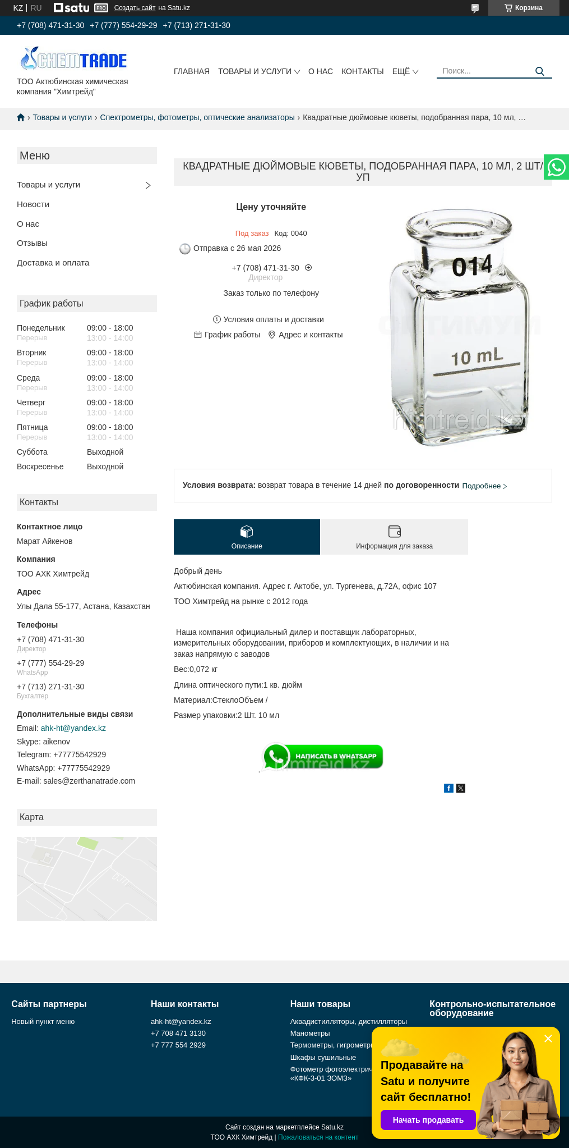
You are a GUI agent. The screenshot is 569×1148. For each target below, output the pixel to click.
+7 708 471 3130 (178, 1033)
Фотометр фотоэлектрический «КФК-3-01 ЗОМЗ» (341, 1073)
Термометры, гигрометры (333, 1045)
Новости (33, 204)
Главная (192, 71)
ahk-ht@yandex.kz (73, 728)
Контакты (362, 71)
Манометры (310, 1033)
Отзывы (32, 243)
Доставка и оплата (53, 262)
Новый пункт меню (43, 1021)
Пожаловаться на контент (318, 1137)
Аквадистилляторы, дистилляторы (348, 1021)
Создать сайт (135, 8)
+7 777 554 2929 (178, 1045)
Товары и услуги (255, 71)
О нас (320, 71)
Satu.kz (332, 1127)
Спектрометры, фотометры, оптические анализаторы (197, 117)
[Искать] (539, 72)
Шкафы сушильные (323, 1057)
